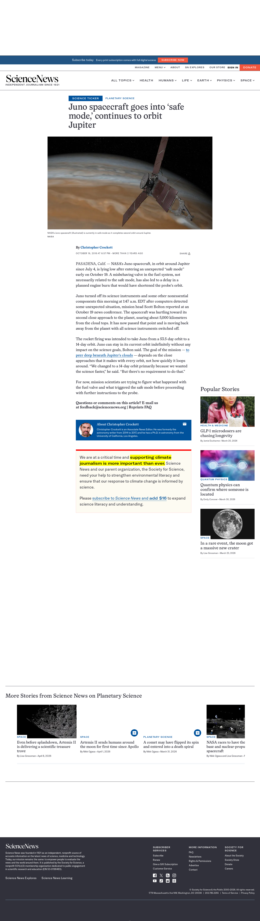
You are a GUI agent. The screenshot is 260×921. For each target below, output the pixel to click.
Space (247, 80)
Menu (160, 67)
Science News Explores (20, 878)
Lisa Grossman (210, 553)
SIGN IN (233, 67)
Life (187, 80)
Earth (204, 80)
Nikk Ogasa (89, 751)
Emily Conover (210, 499)
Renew (156, 859)
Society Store (232, 859)
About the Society (234, 855)
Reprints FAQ (140, 407)
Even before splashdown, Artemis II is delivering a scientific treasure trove (46, 747)
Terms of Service (230, 893)
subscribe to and (129, 498)
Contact (193, 869)
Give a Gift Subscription (165, 864)
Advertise (194, 865)
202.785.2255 (212, 893)
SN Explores (194, 67)
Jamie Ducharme (211, 440)
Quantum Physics (213, 479)
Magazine (142, 67)
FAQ (191, 852)
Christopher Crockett (97, 247)
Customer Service (162, 868)
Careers (229, 868)
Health (146, 80)
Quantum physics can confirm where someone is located (224, 489)
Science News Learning (57, 878)
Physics (226, 80)
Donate (249, 67)
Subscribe (158, 855)
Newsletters (195, 856)
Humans (168, 80)
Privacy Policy (248, 893)
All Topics (122, 80)
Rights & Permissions (200, 861)
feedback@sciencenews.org (103, 407)
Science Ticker (85, 98)
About (175, 67)
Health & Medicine (214, 425)
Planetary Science (120, 98)
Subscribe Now (173, 60)
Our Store (217, 67)
